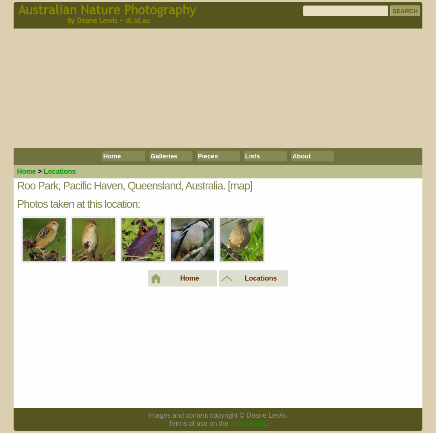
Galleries (164, 156)
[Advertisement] (218, 88)
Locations (60, 171)
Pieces (208, 156)
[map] (240, 186)
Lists (252, 156)
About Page (248, 423)
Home (112, 156)
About (302, 156)
